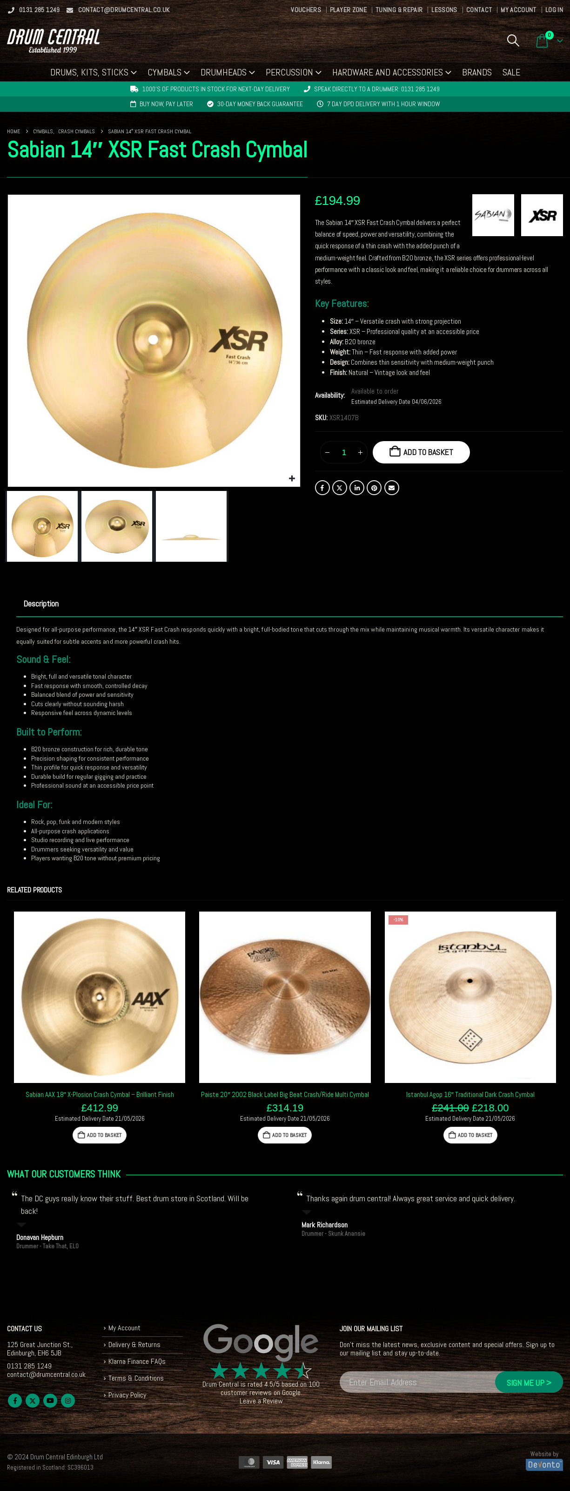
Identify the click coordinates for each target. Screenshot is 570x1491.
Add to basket (428, 452)
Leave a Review (261, 1401)
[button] (513, 40)
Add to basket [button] (104, 1135)
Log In (554, 10)
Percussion (289, 72)
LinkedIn (356, 487)
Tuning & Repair (399, 10)
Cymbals (164, 72)
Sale (511, 72)
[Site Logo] (53, 41)
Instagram (68, 1401)
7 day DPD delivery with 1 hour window (383, 104)
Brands (477, 72)
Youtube (50, 1401)
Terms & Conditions (136, 1378)
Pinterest (374, 487)
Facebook (322, 487)
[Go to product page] (99, 997)
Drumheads (224, 72)
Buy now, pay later (166, 104)
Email (391, 487)
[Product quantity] (344, 452)
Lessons (444, 10)
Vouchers (306, 10)
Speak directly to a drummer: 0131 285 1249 (377, 89)
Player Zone (348, 10)
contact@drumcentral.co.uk (118, 10)
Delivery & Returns (134, 1344)
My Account (518, 10)
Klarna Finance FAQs (137, 1361)
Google (291, 1392)
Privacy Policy (127, 1395)
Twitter (339, 487)
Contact (479, 10)
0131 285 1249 (33, 10)
